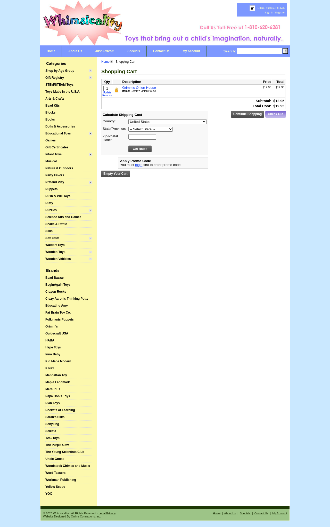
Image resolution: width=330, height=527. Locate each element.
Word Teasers (55, 473)
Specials (133, 51)
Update (107, 92)
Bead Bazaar (54, 278)
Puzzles (51, 210)
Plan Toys (52, 403)
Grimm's (51, 326)
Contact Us (161, 51)
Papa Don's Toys (57, 396)
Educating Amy (56, 305)
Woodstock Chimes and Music (67, 466)
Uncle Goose (54, 459)
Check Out (275, 114)
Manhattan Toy (56, 375)
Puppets (51, 189)
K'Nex (49, 368)
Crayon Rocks (55, 291)
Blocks (50, 112)
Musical (51, 161)
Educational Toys (58, 133)
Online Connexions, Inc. (86, 516)
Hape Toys (53, 347)
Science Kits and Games (63, 217)
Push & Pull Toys (57, 196)
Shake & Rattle (56, 224)
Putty (49, 203)
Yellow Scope (55, 487)
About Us (75, 51)
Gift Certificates (56, 147)
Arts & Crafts (54, 98)
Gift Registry (54, 77)
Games (50, 140)
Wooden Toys (55, 252)
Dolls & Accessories (60, 126)
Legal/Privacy (107, 513)
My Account (191, 51)
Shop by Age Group (59, 71)
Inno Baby (52, 354)
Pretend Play (54, 182)
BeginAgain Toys (57, 284)
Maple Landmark (57, 382)
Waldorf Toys (55, 245)
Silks (49, 231)
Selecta (50, 431)
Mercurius (52, 389)
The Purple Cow (57, 445)
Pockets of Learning (60, 410)
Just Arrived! (104, 51)
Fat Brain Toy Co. (58, 312)
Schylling (52, 424)
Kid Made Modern (58, 361)
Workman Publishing (60, 480)
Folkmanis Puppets (59, 319)
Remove (107, 95)
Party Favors (54, 175)
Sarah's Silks (54, 417)
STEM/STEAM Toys (59, 84)
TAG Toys (52, 438)
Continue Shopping (247, 114)
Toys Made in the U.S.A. (62, 91)
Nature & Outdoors (59, 168)
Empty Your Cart (115, 173)
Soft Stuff (52, 238)
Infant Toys (53, 154)
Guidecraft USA (56, 333)
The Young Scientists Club (64, 452)
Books (50, 119)
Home (51, 51)
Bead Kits (52, 105)
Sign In (269, 12)
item (261, 7)
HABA (49, 340)
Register (280, 12)
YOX (48, 494)
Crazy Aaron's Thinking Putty (66, 298)
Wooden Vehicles (58, 259)
